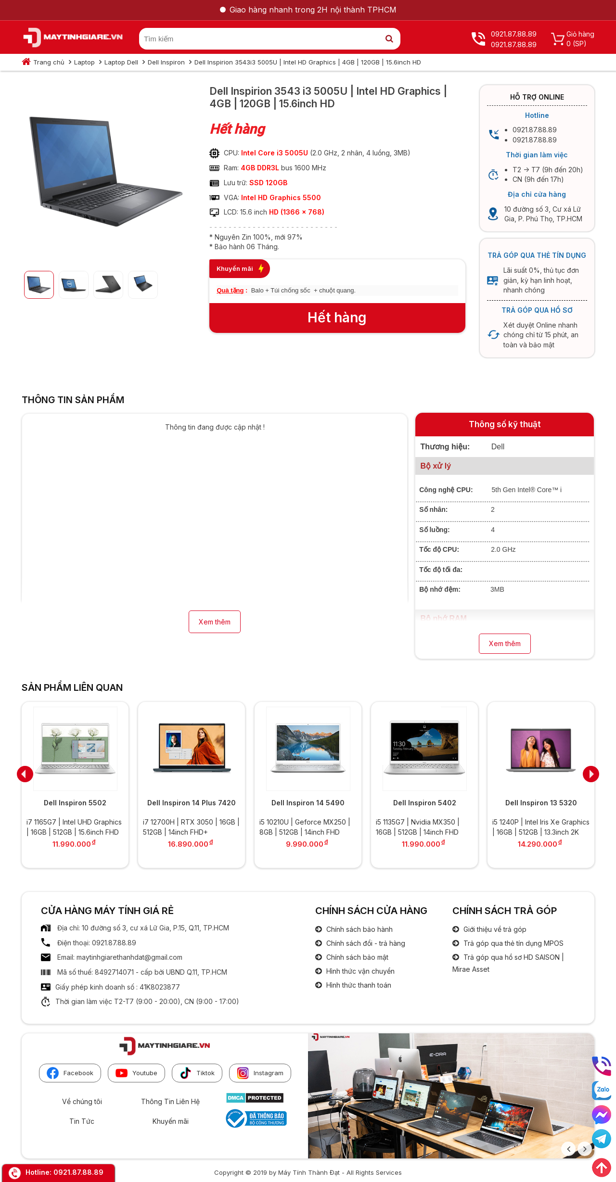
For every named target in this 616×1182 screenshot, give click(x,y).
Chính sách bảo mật (356, 957)
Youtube (136, 1073)
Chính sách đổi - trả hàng (364, 943)
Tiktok (197, 1073)
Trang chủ (48, 62)
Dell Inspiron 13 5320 (541, 803)
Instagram (260, 1073)
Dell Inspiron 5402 (424, 803)
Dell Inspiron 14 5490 (308, 803)
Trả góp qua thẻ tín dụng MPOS (513, 943)
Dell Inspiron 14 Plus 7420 (191, 803)
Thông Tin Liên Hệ (170, 1101)
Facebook (70, 1073)
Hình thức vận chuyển (359, 971)
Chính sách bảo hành (358, 929)
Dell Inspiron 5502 (75, 803)
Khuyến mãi (171, 1121)
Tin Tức (81, 1121)
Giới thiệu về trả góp (494, 929)
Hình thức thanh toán (357, 985)
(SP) (580, 43)
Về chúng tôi (82, 1101)
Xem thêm (215, 622)
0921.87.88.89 (78, 1172)
